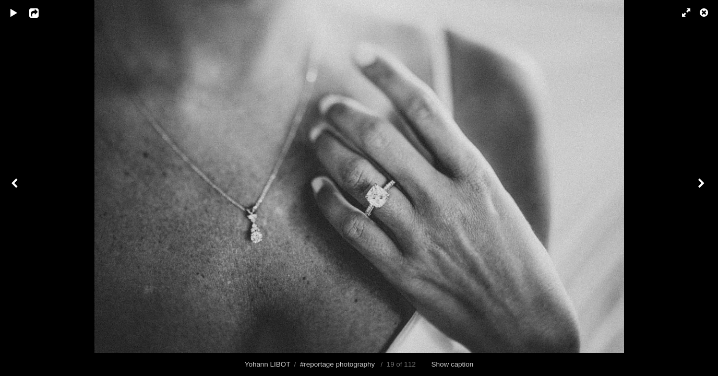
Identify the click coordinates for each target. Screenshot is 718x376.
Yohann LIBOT (267, 364)
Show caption (453, 364)
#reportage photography (337, 364)
